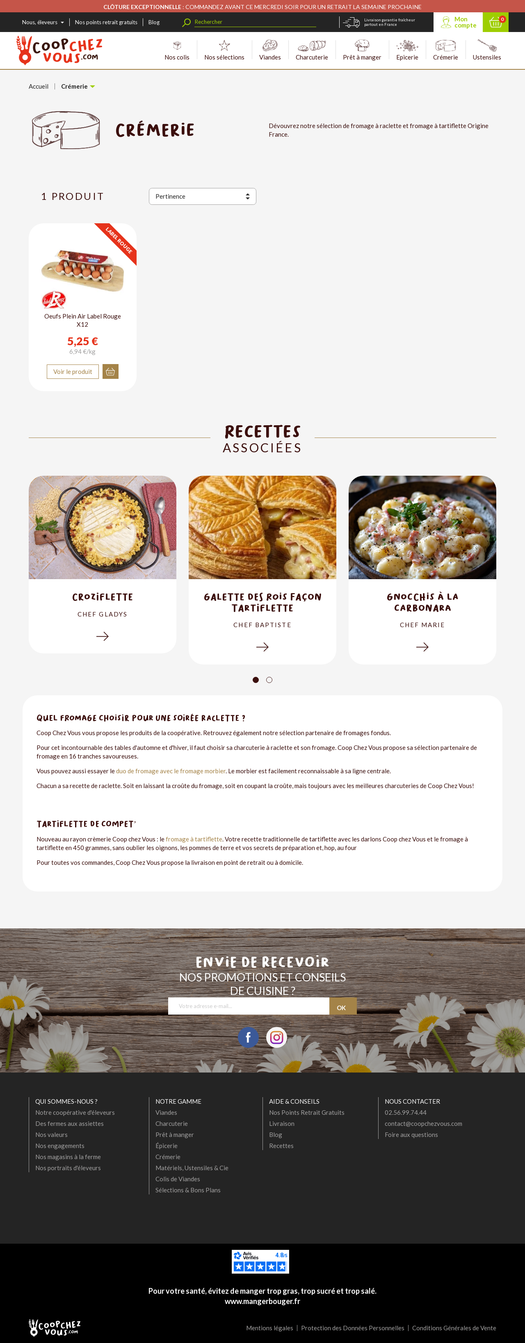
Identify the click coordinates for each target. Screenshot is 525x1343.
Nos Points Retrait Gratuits (307, 1112)
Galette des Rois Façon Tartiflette (262, 602)
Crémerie (445, 50)
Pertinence (170, 196)
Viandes (270, 50)
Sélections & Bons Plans (188, 1190)
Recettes (281, 1145)
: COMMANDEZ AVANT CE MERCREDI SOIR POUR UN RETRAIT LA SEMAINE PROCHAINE (262, 6)
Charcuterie (312, 50)
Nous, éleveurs (39, 22)
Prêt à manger (362, 50)
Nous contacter (412, 1101)
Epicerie (407, 50)
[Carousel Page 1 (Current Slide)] (256, 680)
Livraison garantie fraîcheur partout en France (389, 22)
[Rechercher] (255, 22)
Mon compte (465, 22)
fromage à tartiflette (194, 839)
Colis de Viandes (177, 1179)
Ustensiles (487, 50)
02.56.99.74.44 (406, 1112)
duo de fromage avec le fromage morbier (171, 771)
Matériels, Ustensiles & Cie (191, 1167)
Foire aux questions (411, 1134)
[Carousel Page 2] (269, 680)
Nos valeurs (51, 1134)
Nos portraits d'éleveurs (68, 1167)
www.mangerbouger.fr (262, 1301)
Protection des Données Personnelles (352, 1328)
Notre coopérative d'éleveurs (75, 1112)
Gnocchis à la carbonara (422, 602)
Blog (154, 22)
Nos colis (176, 50)
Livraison (281, 1123)
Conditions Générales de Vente (454, 1328)
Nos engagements (59, 1145)
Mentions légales (269, 1328)
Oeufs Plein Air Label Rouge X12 (82, 320)
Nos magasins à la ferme (68, 1156)
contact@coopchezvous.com (423, 1123)
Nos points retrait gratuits (106, 22)
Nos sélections (224, 50)
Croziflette (102, 597)
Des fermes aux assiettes (69, 1123)
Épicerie (166, 1145)
